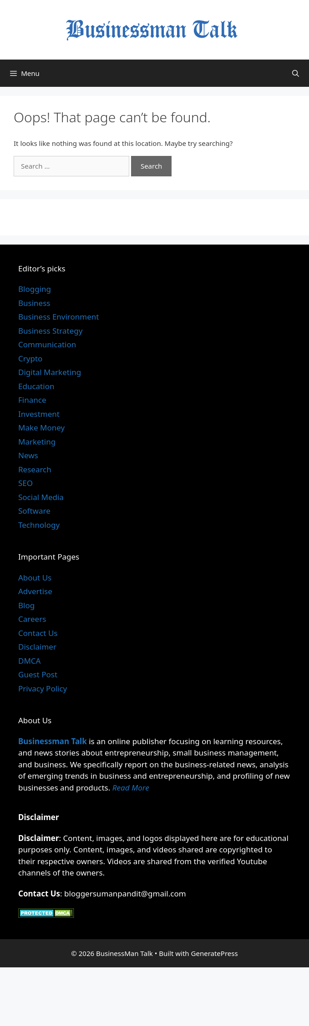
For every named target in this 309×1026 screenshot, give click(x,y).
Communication (47, 344)
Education (36, 386)
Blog (26, 605)
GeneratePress (214, 953)
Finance (32, 400)
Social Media (41, 497)
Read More (130, 787)
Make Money (41, 427)
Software (34, 510)
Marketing (37, 441)
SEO (25, 483)
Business (34, 303)
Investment (39, 414)
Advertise (35, 591)
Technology (39, 525)
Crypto (30, 358)
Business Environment (58, 316)
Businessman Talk (52, 741)
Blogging (34, 289)
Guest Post (37, 674)
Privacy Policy (42, 688)
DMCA (29, 661)
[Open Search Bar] (295, 73)
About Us (34, 577)
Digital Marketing (49, 372)
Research (34, 469)
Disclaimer (37, 646)
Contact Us (38, 633)
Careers (32, 619)
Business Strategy (50, 330)
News (28, 455)
